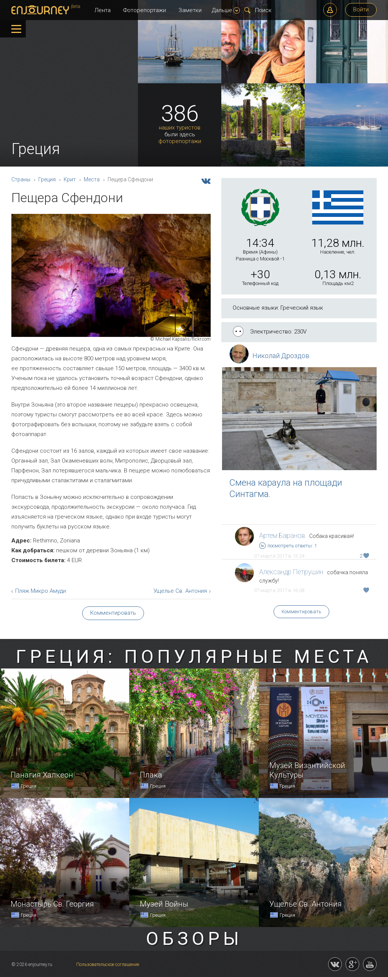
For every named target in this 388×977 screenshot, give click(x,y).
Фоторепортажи (144, 10)
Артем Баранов (282, 535)
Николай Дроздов (281, 356)
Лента (102, 10)
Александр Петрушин (291, 572)
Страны (20, 179)
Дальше (226, 10)
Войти (361, 9)
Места (92, 179)
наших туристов (179, 128)
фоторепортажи (179, 141)
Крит (70, 179)
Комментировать (301, 611)
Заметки (190, 10)
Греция (47, 179)
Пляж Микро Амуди (40, 590)
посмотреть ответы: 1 (288, 545)
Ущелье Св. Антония (180, 590)
